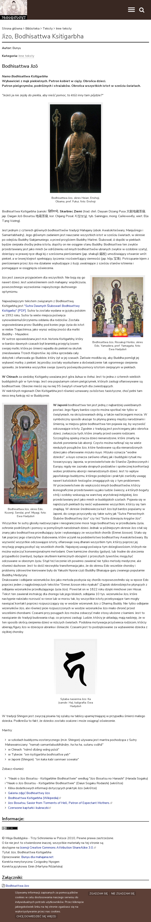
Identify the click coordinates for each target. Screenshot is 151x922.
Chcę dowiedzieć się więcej (36, 916)
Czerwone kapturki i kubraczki (29, 808)
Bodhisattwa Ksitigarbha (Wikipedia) (34, 798)
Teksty (48, 28)
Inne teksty (64, 28)
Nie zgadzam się (122, 893)
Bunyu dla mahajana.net (37, 857)
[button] (131, 10)
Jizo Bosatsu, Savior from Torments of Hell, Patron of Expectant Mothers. (60, 803)
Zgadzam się (98, 893)
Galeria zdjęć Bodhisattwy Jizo (29, 793)
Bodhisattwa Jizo (17, 886)
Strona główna (12, 28)
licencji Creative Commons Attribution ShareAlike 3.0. (58, 847)
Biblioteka (32, 28)
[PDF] (22, 310)
